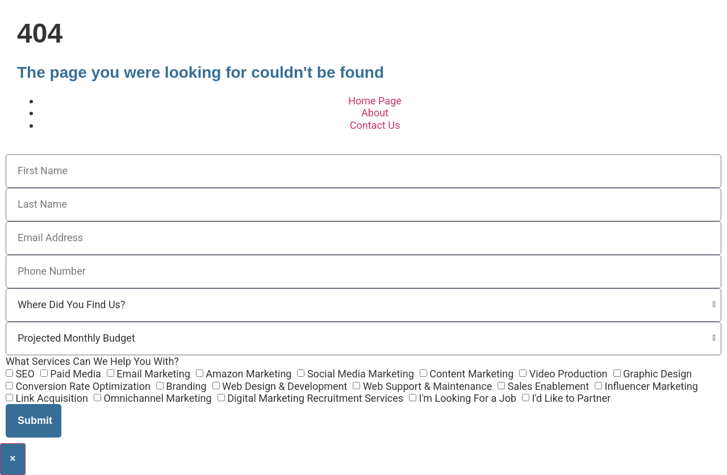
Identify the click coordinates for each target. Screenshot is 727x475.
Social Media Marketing (360, 374)
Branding (186, 386)
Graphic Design (657, 374)
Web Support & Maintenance (427, 386)
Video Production (568, 374)
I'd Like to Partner (571, 399)
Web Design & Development (284, 386)
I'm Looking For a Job (468, 399)
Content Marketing (471, 374)
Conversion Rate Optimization (82, 386)
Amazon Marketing (248, 374)
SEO (24, 374)
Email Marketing (153, 374)
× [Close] (13, 458)
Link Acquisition (51, 399)
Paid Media (75, 374)
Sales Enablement (548, 386)
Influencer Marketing (651, 386)
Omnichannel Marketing (157, 399)
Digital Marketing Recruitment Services (315, 399)
